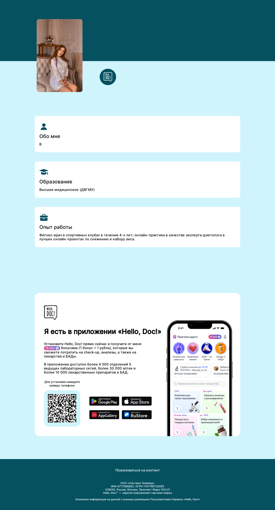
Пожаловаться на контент (137, 470)
